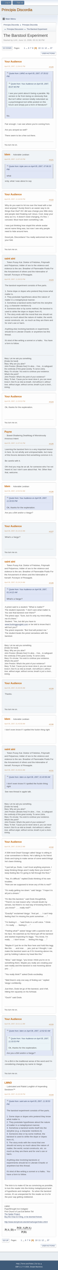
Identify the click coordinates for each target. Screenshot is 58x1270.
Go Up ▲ (38, 1264)
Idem (7, 154)
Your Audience (13, 61)
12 (46, 48)
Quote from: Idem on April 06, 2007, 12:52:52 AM (29, 1031)
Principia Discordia (17, 10)
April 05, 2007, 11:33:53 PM (14, 401)
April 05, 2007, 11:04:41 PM (14, 66)
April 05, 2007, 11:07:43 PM (14, 159)
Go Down (7, 48)
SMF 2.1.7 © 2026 (22, 1267)
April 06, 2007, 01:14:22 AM (14, 531)
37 (51, 48)
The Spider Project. (12, 1214)
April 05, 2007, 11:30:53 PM (14, 279)
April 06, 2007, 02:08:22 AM (14, 846)
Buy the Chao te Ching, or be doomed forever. (23, 1217)
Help (17, 1264)
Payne (8, 431)
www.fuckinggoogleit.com (16, 624)
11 (42, 48)
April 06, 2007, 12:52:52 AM (14, 491)
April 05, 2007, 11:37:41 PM (14, 443)
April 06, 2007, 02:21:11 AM (14, 1024)
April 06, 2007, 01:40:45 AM (14, 688)
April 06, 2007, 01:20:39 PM (14, 1094)
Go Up (5, 1240)
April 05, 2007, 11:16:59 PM (14, 199)
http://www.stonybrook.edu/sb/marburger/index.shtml (26, 1222)
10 (39, 48)
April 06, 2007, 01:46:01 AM (14, 770)
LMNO (8, 1082)
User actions (48, 53)
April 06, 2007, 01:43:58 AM (14, 724)
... (27, 48)
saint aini (9, 258)
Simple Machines (36, 1267)
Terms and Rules (27, 1264)
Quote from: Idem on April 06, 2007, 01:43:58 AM (29, 777)
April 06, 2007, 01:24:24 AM (14, 582)
